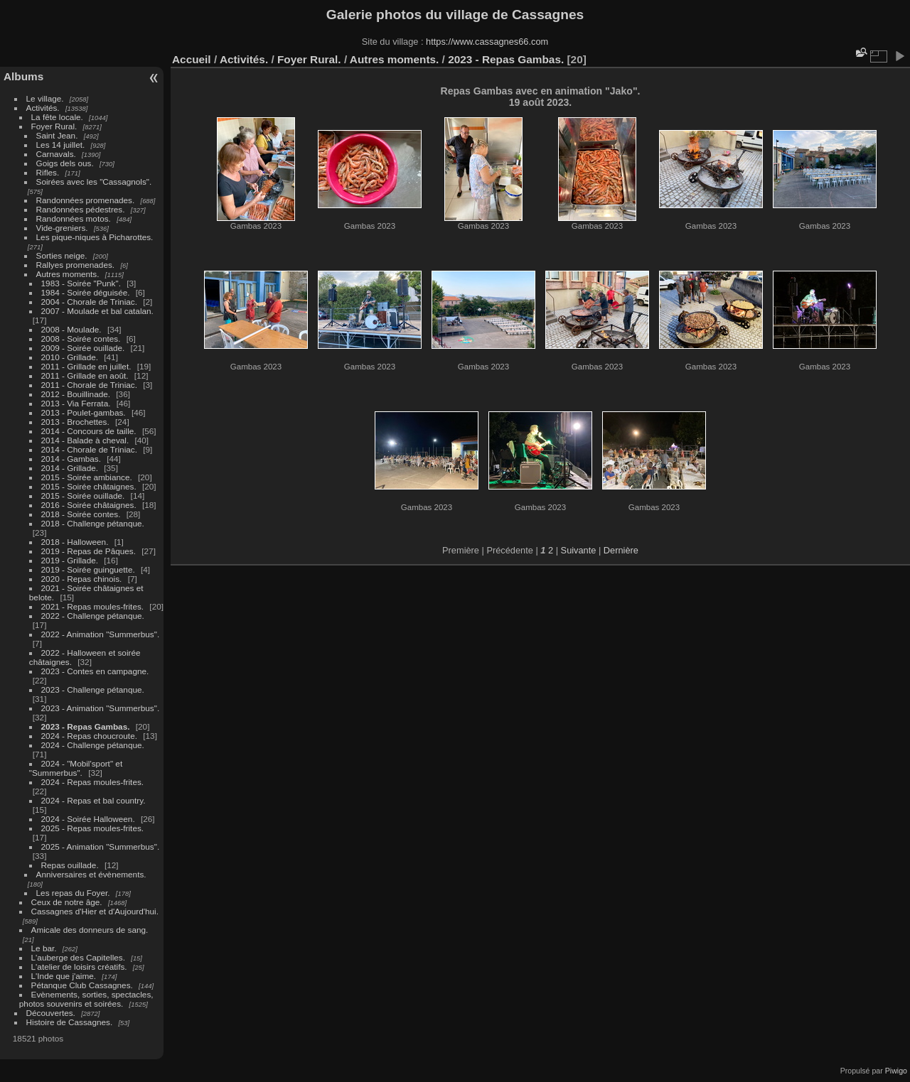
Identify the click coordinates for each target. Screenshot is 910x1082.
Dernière (621, 550)
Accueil (191, 59)
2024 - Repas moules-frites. (92, 781)
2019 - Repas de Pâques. (88, 551)
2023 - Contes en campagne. (95, 671)
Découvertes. (50, 1012)
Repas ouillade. (70, 865)
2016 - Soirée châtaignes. (88, 504)
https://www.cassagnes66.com (487, 41)
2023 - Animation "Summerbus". (100, 708)
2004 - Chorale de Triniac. (90, 301)
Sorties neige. (61, 255)
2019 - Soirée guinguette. (88, 569)
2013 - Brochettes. (75, 421)
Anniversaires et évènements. (91, 874)
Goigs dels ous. (65, 163)
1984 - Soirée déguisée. (85, 292)
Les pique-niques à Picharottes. (95, 237)
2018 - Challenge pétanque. (92, 523)
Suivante (578, 550)
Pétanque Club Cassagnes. (82, 985)
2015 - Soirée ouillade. (83, 495)
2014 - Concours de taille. (88, 430)
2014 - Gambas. (71, 458)
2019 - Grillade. (69, 560)
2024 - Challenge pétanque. (92, 745)
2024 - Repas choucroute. (89, 735)
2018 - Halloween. (75, 541)
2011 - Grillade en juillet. (86, 366)
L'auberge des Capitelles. (78, 957)
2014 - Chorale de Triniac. (89, 449)
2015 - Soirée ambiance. (86, 477)
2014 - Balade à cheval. (85, 440)
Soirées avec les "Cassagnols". (94, 181)
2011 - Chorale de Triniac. (89, 384)
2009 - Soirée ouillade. (83, 347)
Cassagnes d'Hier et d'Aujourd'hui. (95, 911)
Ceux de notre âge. (66, 902)
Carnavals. (56, 153)
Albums (23, 76)
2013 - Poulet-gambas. (83, 412)
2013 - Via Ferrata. (76, 403)
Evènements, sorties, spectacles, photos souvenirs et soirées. (86, 999)
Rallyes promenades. (75, 264)
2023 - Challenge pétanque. (92, 689)
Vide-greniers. (62, 227)
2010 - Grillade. (69, 357)
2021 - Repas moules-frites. (93, 606)
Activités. (43, 107)
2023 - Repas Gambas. (85, 726)
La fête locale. (57, 116)
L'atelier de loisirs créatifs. (79, 966)
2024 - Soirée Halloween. (88, 818)
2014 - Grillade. (69, 467)
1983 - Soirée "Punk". (81, 283)
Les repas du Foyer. (73, 892)
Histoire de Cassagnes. (69, 1022)
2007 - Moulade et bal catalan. (97, 310)
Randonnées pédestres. (80, 209)
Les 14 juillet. (60, 144)
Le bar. (44, 948)
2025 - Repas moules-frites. (92, 828)
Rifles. (48, 172)
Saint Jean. (57, 135)
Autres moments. (68, 273)
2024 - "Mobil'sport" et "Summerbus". (75, 768)
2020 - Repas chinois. (81, 578)
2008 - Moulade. (71, 329)
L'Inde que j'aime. (64, 975)
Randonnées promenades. (85, 200)
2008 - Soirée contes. (82, 338)
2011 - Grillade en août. (85, 375)
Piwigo (896, 1070)
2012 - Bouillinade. (75, 394)
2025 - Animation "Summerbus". (100, 846)
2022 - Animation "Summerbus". (100, 634)
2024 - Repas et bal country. (93, 800)
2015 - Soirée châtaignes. (88, 486)
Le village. (45, 98)
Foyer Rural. (54, 126)
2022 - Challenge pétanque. (92, 615)
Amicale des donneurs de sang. (90, 929)
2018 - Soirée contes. (81, 514)
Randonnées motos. (73, 218)
